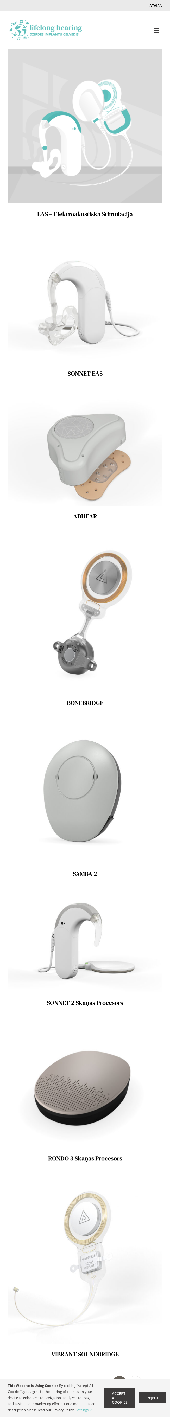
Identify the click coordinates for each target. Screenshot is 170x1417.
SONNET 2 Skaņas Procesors (85, 1002)
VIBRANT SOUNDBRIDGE (85, 1354)
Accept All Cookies (120, 1398)
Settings (84, 1410)
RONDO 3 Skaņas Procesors (85, 1158)
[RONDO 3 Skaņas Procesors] (85, 1024)
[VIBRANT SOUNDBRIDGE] (85, 1179)
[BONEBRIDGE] (85, 538)
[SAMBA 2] (85, 724)
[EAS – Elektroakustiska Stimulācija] (85, 53)
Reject (153, 1397)
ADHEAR (85, 516)
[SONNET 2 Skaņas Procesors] (85, 895)
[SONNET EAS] (85, 235)
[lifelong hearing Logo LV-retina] (45, 21)
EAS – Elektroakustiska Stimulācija (85, 214)
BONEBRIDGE (85, 702)
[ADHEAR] (85, 395)
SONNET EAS (85, 373)
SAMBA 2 (85, 873)
